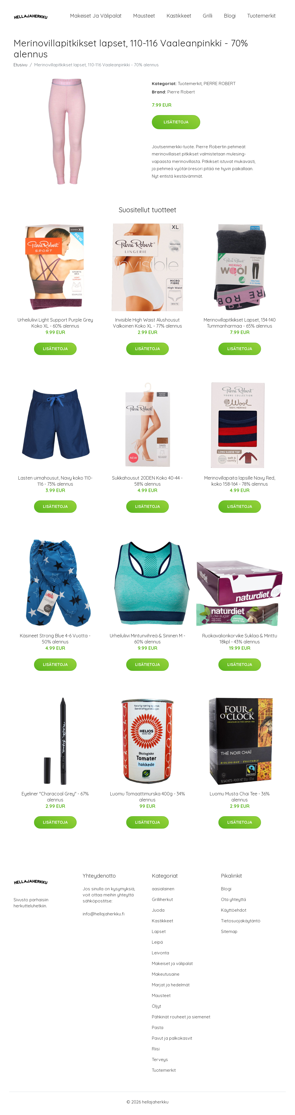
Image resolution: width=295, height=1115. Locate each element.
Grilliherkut (162, 902)
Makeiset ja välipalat (96, 17)
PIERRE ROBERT (220, 86)
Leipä (157, 945)
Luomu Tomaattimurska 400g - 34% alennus (147, 800)
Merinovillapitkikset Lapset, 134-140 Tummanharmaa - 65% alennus (240, 326)
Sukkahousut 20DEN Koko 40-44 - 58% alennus (147, 484)
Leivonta (160, 956)
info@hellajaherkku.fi (103, 917)
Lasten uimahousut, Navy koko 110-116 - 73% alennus (55, 484)
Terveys (160, 1062)
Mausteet (144, 17)
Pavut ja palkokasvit (172, 1041)
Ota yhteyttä (233, 902)
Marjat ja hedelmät (171, 988)
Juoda (158, 913)
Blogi (230, 17)
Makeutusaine (165, 977)
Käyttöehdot (233, 913)
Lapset (159, 934)
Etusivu (20, 67)
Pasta (157, 1030)
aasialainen (163, 892)
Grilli (207, 17)
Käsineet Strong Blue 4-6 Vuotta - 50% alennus (55, 642)
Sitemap (229, 934)
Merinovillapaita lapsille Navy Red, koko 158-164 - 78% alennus (239, 484)
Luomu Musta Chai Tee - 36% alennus (240, 800)
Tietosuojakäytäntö (240, 924)
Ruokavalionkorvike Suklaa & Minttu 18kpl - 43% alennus (239, 642)
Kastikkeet (179, 17)
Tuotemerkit (261, 17)
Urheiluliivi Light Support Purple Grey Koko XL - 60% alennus (55, 326)
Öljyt (156, 1009)
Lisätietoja (176, 124)
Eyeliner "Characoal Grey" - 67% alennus (55, 800)
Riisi (156, 1052)
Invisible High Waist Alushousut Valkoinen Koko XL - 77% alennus (147, 326)
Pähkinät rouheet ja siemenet (181, 1020)
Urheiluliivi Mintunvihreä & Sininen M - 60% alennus (147, 642)
